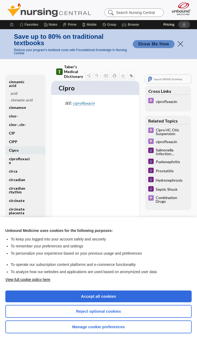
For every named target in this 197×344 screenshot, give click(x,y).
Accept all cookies (98, 296)
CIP (12, 133)
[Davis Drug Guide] (168, 101)
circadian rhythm (17, 190)
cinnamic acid (16, 83)
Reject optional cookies (98, 311)
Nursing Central (49, 10)
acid (14, 93)
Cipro (14, 150)
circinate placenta (17, 211)
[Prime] (69, 24)
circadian (17, 179)
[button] (131, 24)
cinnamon (17, 107)
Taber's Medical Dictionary (69, 71)
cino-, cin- (17, 124)
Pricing (169, 24)
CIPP (13, 141)
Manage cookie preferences (98, 326)
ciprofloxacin (84, 103)
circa (13, 171)
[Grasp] (109, 24)
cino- (13, 116)
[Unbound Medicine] (179, 8)
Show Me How (153, 44)
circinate (17, 200)
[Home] (12, 24)
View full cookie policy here (27, 279)
